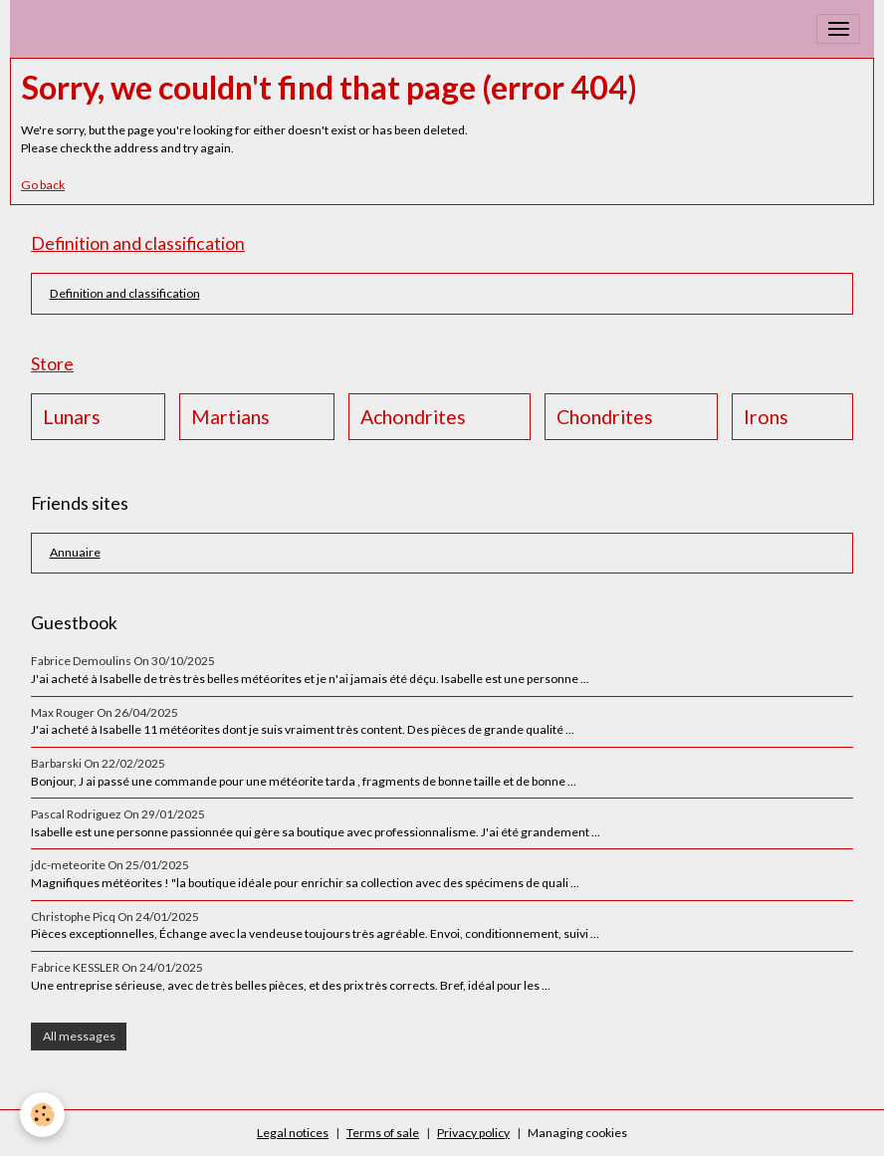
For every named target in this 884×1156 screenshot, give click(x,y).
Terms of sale (382, 1132)
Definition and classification (125, 293)
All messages (79, 1036)
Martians (230, 416)
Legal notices (293, 1132)
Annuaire (75, 552)
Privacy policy (473, 1132)
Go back (43, 184)
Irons (766, 416)
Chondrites (604, 416)
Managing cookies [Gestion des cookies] (577, 1132)
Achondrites (413, 416)
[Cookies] (42, 1114)
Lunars (72, 416)
